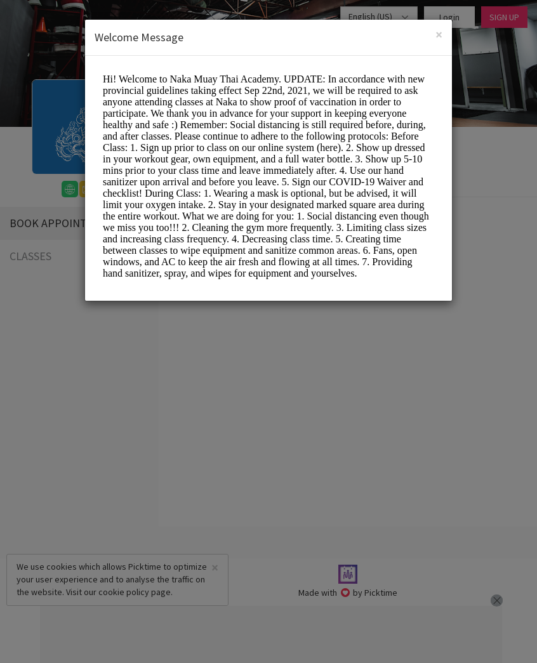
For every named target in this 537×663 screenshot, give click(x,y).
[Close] (438, 34)
